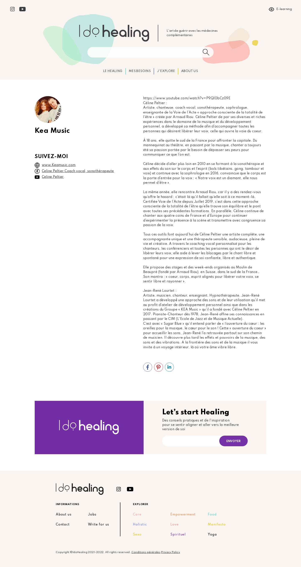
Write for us (98, 524)
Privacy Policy (170, 552)
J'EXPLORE (166, 71)
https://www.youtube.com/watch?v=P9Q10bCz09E (187, 98)
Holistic (140, 524)
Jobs (92, 514)
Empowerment (183, 514)
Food (212, 514)
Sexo (137, 534)
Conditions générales (146, 552)
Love (174, 524)
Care (137, 514)
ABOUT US (189, 71)
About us (63, 514)
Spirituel (178, 534)
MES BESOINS (140, 71)
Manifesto (217, 524)
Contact (63, 524)
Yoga (212, 534)
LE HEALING (112, 71)
